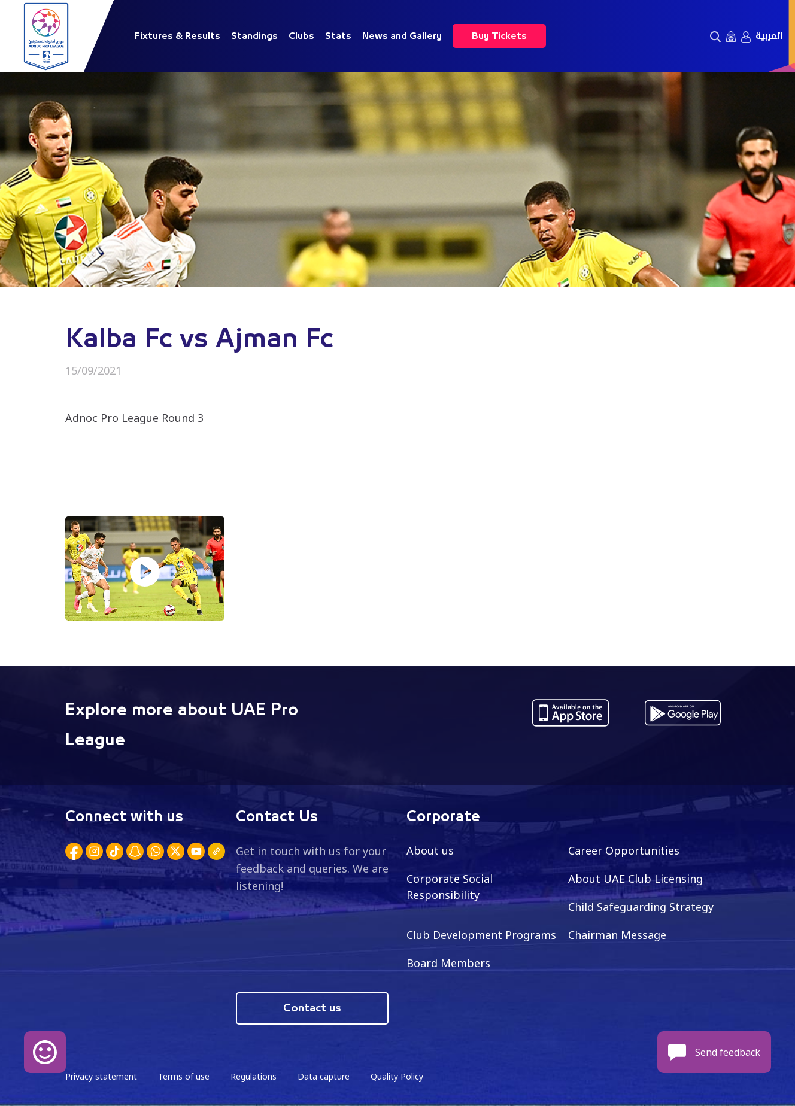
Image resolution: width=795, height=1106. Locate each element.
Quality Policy (397, 1076)
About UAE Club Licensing (635, 878)
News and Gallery (402, 36)
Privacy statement (101, 1076)
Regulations (253, 1076)
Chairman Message (617, 935)
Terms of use (184, 1076)
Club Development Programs (481, 935)
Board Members (448, 963)
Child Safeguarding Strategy (641, 907)
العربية (769, 36)
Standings (254, 36)
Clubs (301, 36)
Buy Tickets (499, 36)
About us (430, 850)
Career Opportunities (623, 850)
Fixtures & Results (177, 36)
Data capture (324, 1076)
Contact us (312, 1008)
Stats (338, 36)
